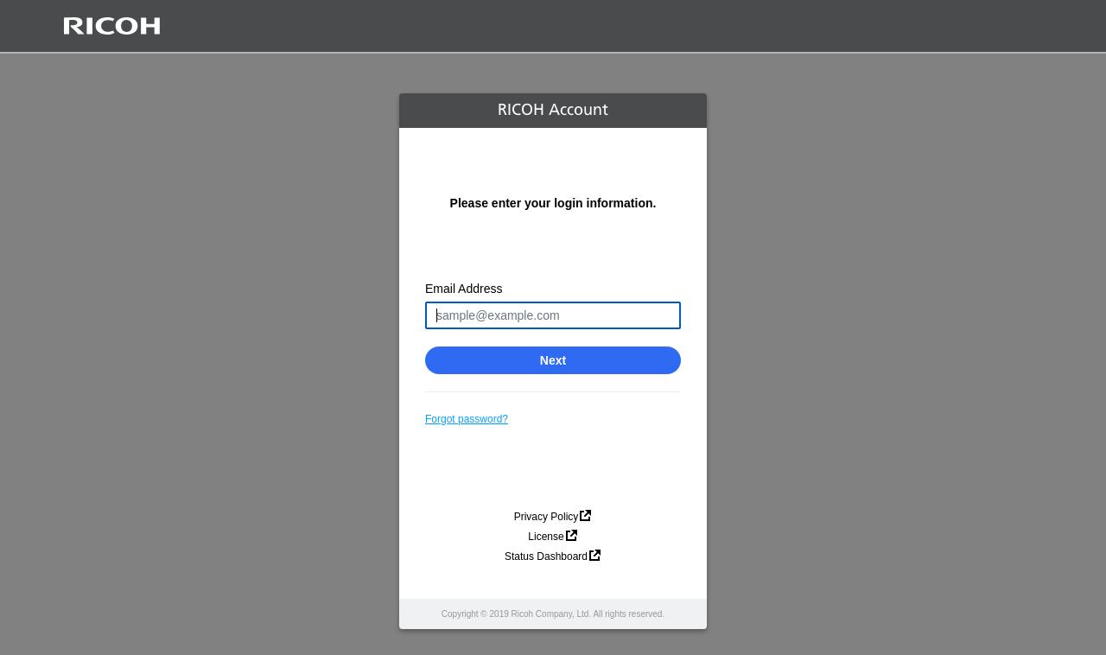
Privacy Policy (546, 517)
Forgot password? (466, 419)
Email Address (463, 289)
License (545, 537)
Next (553, 360)
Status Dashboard (546, 556)
